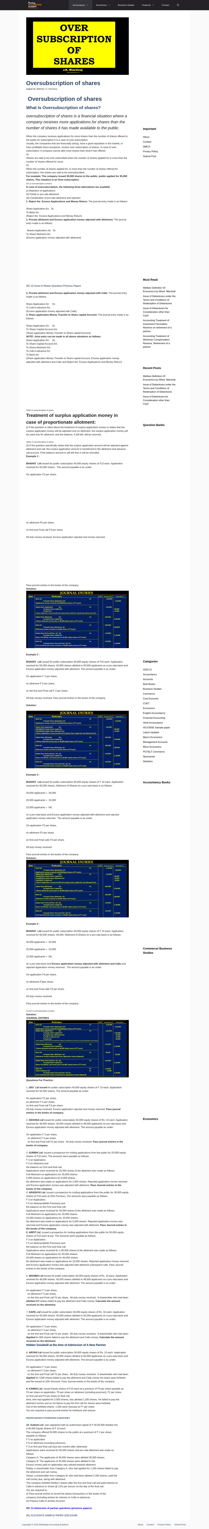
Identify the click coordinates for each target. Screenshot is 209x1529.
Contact (165, 5)
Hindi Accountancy (153, 722)
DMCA (146, 146)
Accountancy (82, 5)
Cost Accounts (151, 698)
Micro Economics (152, 747)
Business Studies (126, 5)
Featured (150, 5)
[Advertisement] (77, 263)
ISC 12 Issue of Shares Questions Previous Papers (53, 285)
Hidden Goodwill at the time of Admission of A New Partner (66, 1344)
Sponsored (149, 756)
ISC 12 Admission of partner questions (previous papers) (59, 1508)
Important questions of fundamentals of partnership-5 (48, 1418)
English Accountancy (154, 713)
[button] (178, 5)
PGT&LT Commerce (154, 751)
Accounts (148, 679)
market (115, 143)
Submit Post (149, 156)
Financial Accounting (154, 718)
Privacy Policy (150, 151)
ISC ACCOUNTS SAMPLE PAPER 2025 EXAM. (52, 1515)
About (146, 137)
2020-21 (147, 669)
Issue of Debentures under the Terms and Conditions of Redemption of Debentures (159, 300)
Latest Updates (151, 732)
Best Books (149, 684)
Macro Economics (152, 737)
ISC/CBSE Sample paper (156, 727)
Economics (105, 5)
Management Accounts (155, 742)
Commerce (149, 693)
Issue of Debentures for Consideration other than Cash (156, 312)
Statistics (148, 761)
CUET (146, 703)
